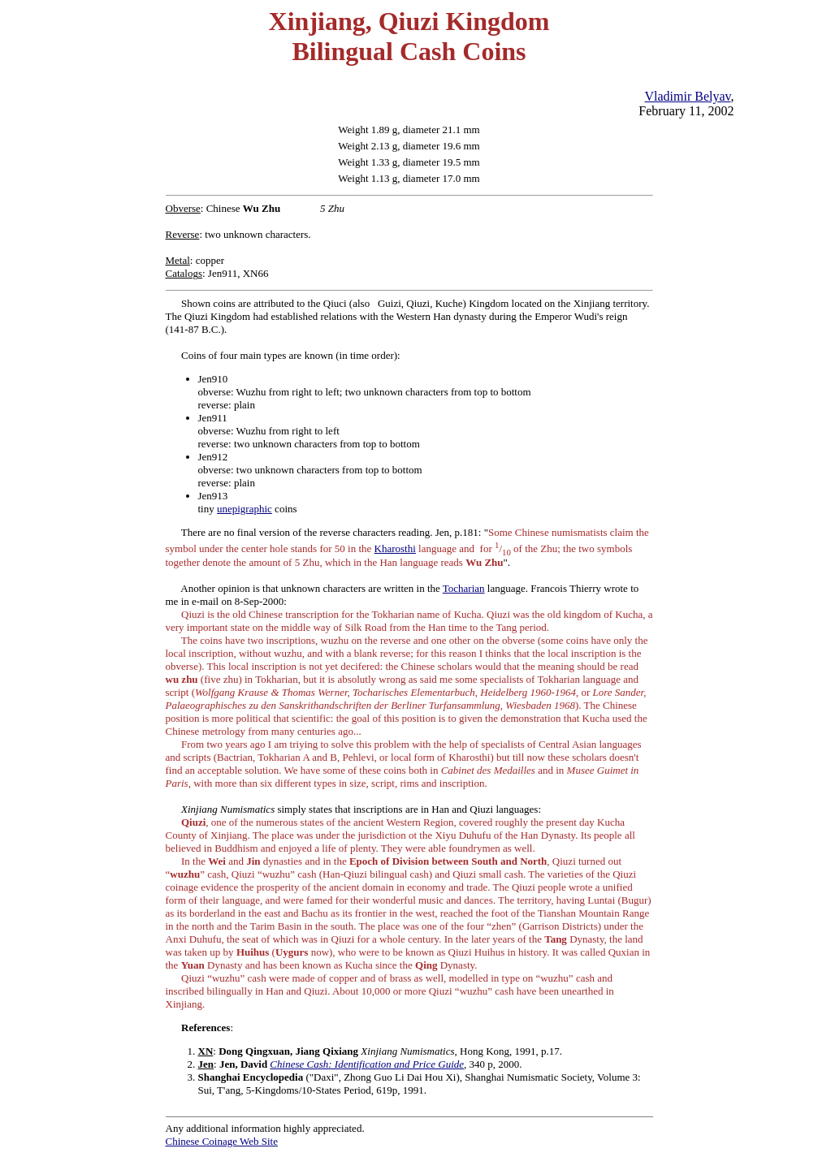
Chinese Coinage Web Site (222, 1141)
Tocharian (464, 588)
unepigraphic (244, 509)
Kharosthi (395, 548)
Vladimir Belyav (687, 96)
